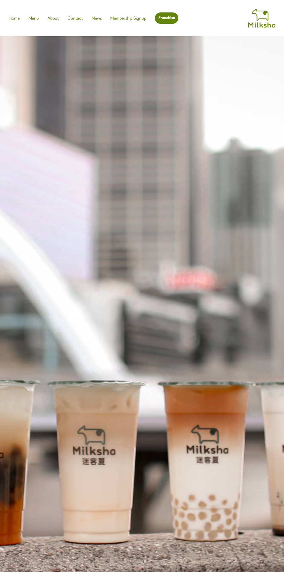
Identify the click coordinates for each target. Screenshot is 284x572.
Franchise (166, 18)
